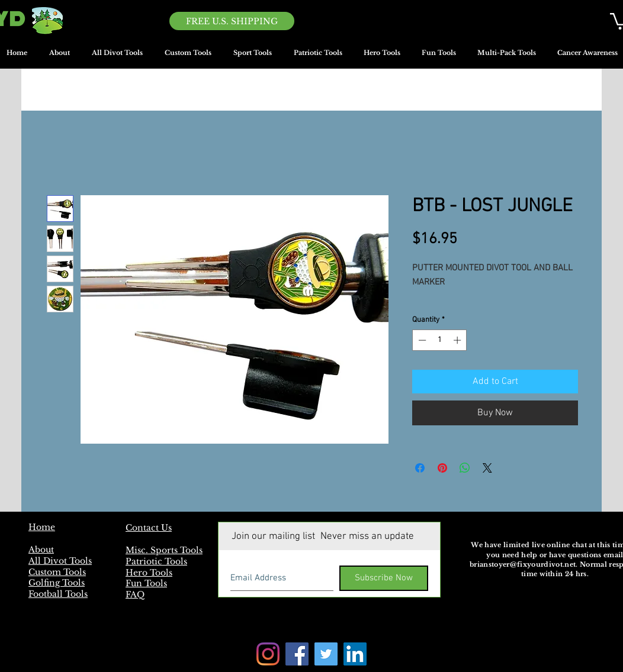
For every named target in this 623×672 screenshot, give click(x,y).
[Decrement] (421, 340)
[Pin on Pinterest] (442, 468)
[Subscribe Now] (383, 578)
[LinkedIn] (355, 653)
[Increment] (458, 340)
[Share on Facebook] (420, 468)
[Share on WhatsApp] (465, 468)
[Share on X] (487, 468)
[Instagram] (268, 653)
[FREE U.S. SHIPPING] (231, 21)
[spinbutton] (439, 340)
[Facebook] (297, 653)
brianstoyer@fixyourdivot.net (523, 564)
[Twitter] (326, 653)
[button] (252, 57)
